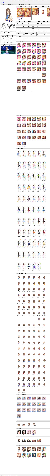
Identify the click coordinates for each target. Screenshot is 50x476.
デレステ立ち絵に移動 (8, 21)
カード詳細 (19, 146)
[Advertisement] (32, 103)
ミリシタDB (2, 2)
